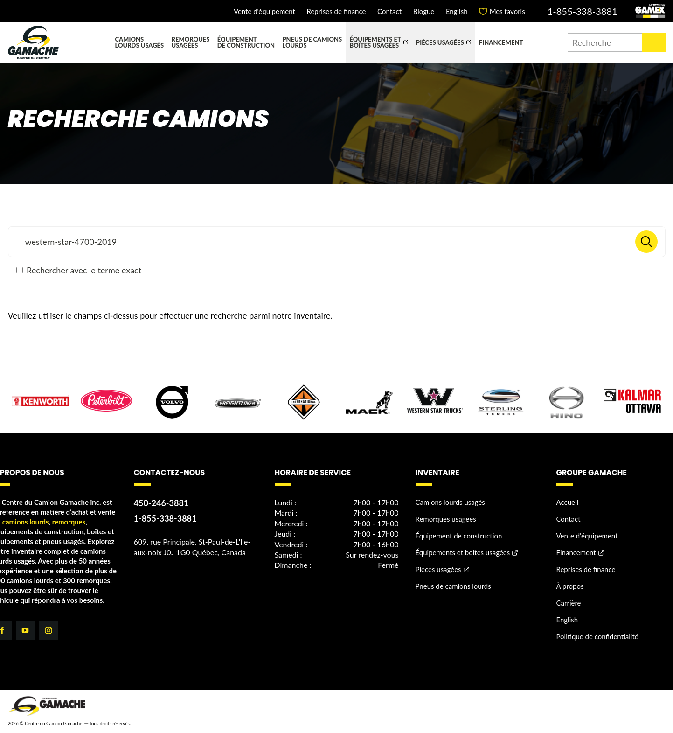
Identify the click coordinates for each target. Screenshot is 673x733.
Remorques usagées (191, 42)
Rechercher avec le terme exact (79, 270)
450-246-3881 (161, 503)
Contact (389, 11)
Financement (501, 42)
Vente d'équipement (264, 11)
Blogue (424, 11)
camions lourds (25, 521)
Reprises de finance (336, 11)
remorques (69, 521)
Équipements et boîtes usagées (375, 42)
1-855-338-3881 (582, 11)
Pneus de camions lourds (312, 42)
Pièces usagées (440, 42)
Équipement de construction (246, 42)
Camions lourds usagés (139, 42)
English (457, 11)
